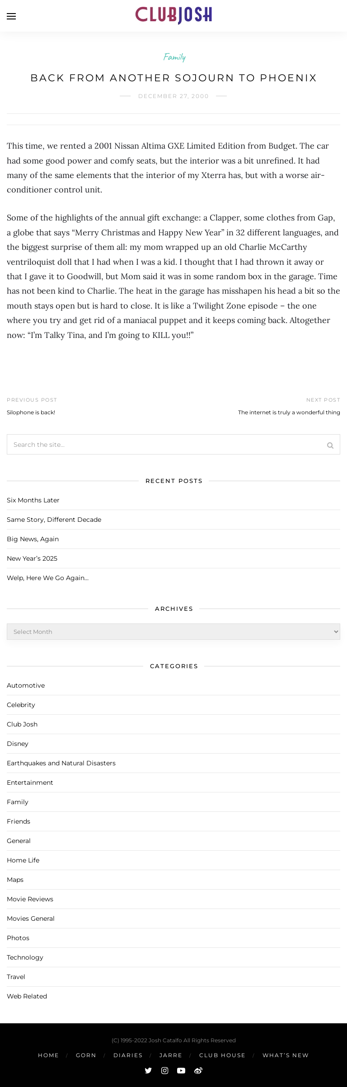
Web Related (27, 996)
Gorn (86, 1055)
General (19, 841)
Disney (17, 744)
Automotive (26, 685)
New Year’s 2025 (32, 558)
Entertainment (30, 782)
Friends (18, 821)
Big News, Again (33, 539)
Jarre (171, 1055)
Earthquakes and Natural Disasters (61, 763)
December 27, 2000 (173, 96)
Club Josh (22, 724)
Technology (25, 957)
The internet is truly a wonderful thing (289, 412)
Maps (15, 880)
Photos (18, 938)
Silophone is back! (31, 412)
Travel (16, 977)
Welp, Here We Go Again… (48, 578)
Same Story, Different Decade (54, 519)
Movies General (31, 918)
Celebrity (21, 705)
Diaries (128, 1055)
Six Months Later (33, 500)
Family (174, 56)
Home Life (23, 860)
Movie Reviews (30, 899)
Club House (222, 1055)
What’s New (286, 1055)
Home (48, 1055)
